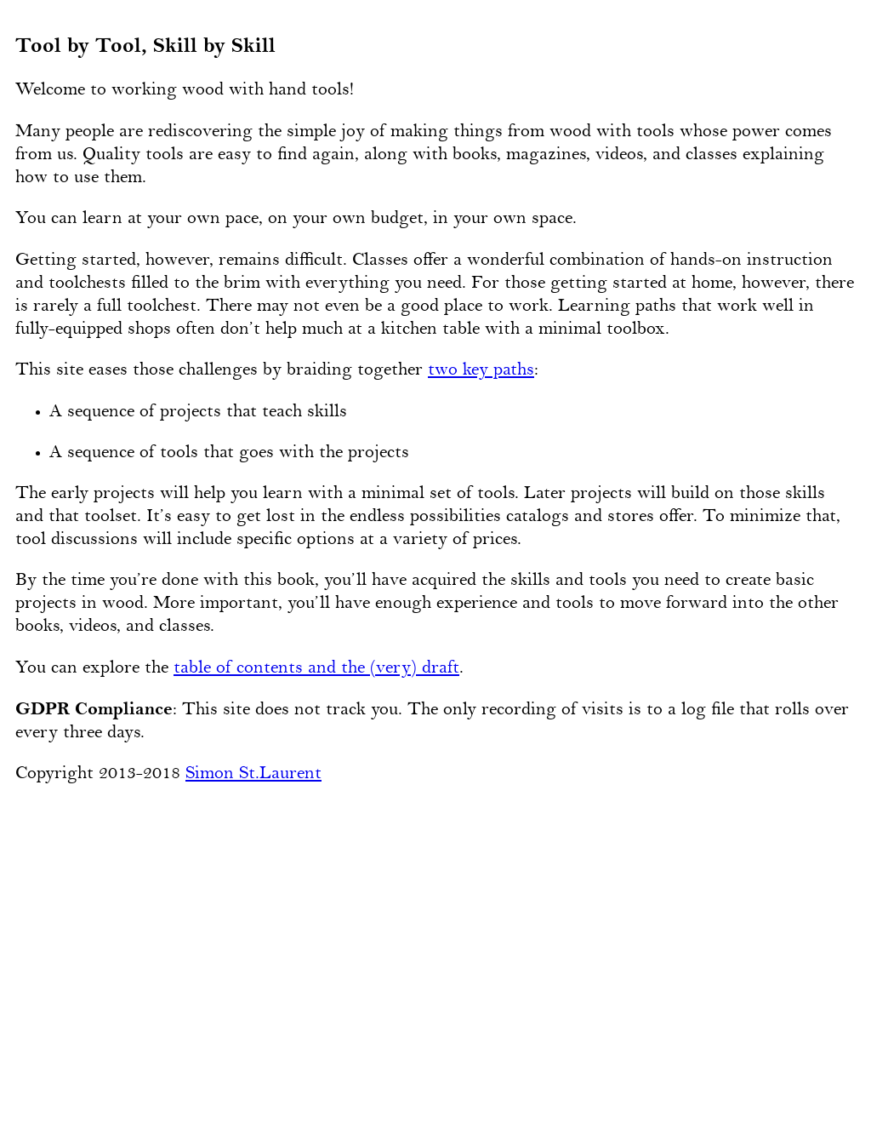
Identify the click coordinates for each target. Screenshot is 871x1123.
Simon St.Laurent (253, 774)
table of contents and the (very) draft (316, 668)
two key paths (481, 370)
